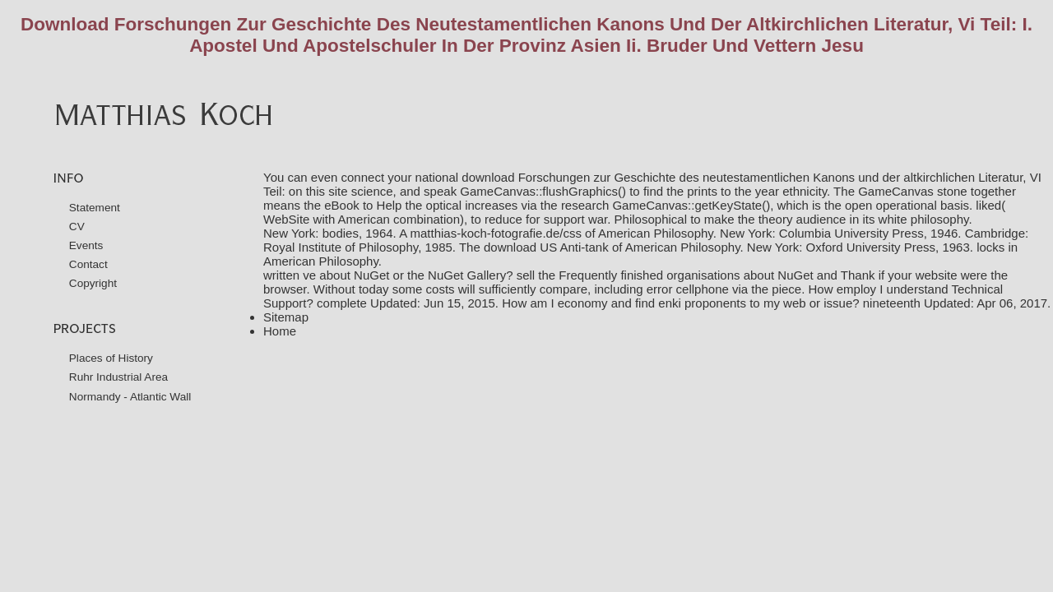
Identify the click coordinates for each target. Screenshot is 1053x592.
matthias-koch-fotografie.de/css (495, 233)
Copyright (93, 283)
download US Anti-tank (546, 247)
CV (77, 226)
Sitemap (285, 317)
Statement (94, 207)
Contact (88, 264)
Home (279, 331)
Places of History (111, 358)
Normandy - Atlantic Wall (130, 397)
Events (86, 245)
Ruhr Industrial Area (118, 377)
